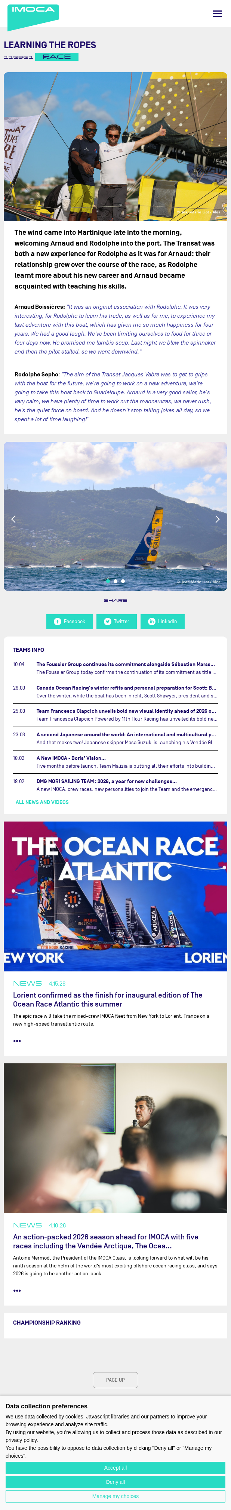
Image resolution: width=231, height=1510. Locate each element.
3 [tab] (123, 581)
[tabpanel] (115, 516)
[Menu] (217, 13)
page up (115, 1380)
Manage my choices (115, 1496)
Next (217, 519)
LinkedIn (162, 621)
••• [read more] (17, 1041)
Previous (14, 519)
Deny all (115, 1482)
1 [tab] (108, 581)
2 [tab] (115, 581)
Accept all (115, 1468)
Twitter (116, 621)
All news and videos (42, 802)
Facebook (69, 621)
